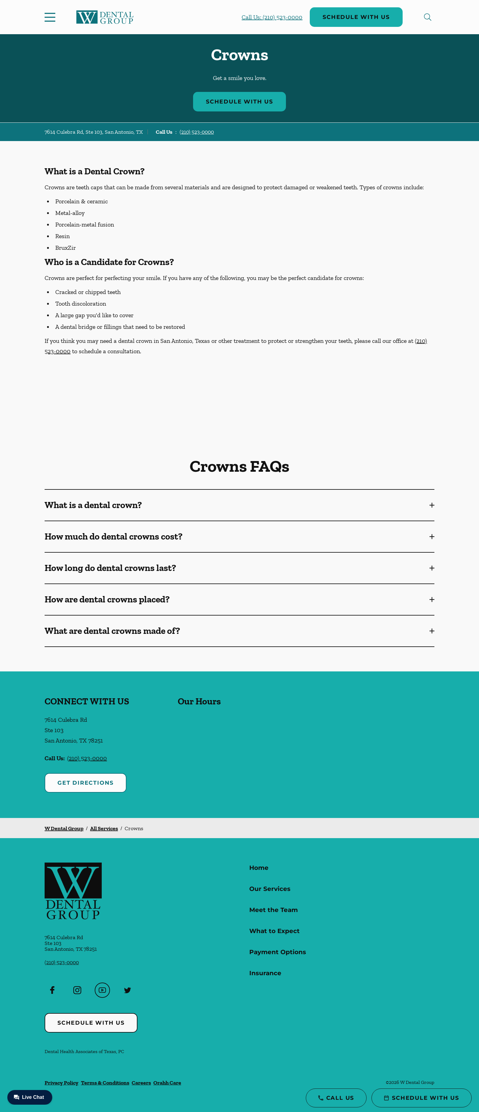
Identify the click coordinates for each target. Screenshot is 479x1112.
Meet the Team (273, 910)
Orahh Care (167, 1082)
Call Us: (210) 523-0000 (272, 17)
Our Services (270, 888)
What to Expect (274, 931)
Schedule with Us (356, 17)
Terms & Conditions (105, 1082)
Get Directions (85, 782)
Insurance (265, 973)
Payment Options (277, 952)
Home (259, 867)
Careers (141, 1082)
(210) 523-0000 (197, 132)
